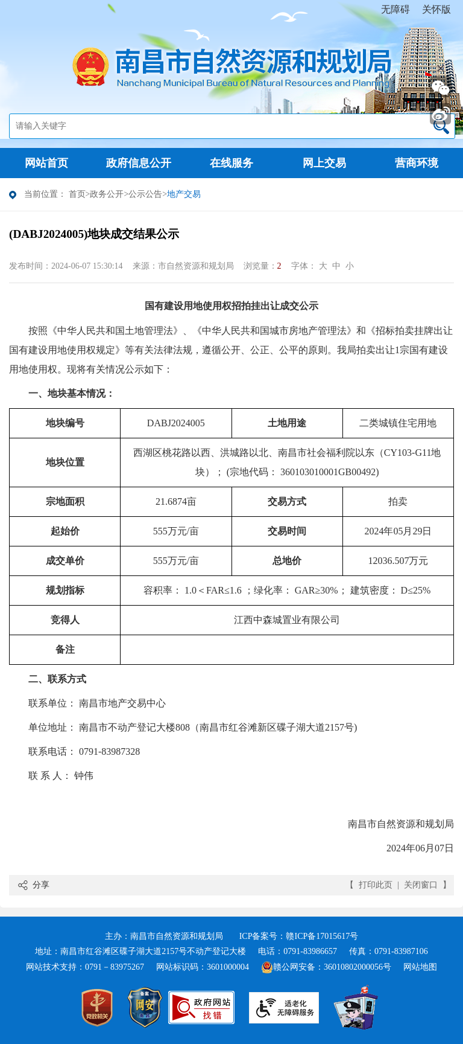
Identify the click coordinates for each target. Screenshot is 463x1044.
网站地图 (420, 967)
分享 (41, 884)
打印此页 (375, 884)
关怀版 (436, 9)
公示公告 (145, 194)
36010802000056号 (357, 967)
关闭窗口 (421, 884)
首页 (77, 194)
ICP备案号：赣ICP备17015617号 (299, 936)
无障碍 (395, 9)
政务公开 (107, 194)
